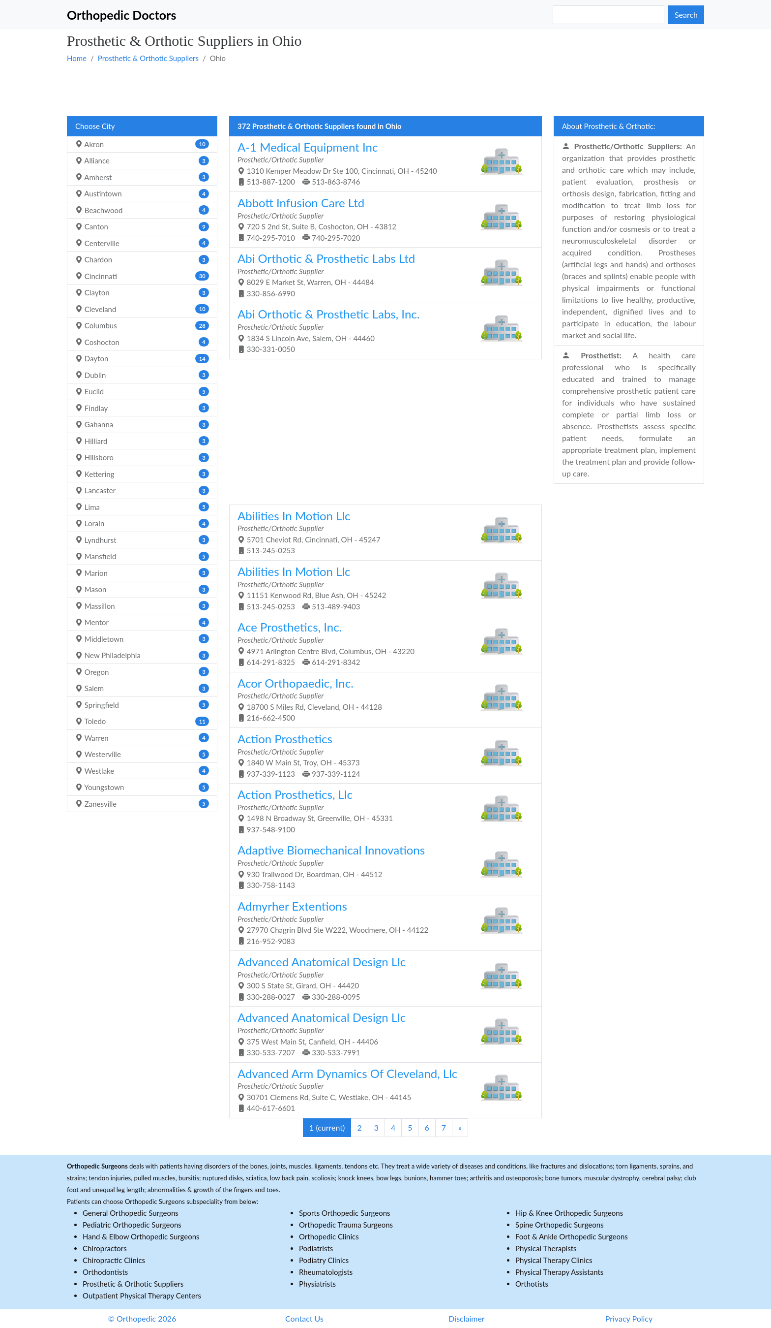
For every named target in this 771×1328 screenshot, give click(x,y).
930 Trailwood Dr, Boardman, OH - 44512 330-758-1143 (381, 866)
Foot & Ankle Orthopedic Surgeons (571, 1236)
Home (77, 58)
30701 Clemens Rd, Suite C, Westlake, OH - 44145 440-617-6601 (381, 1089)
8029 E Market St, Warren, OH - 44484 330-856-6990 (381, 274)
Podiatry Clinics (324, 1260)
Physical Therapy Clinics (553, 1260)
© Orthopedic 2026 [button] (142, 1318)
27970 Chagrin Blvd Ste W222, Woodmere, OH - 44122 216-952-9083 (381, 922)
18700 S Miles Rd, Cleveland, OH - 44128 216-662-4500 (381, 699)
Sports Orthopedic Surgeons (344, 1212)
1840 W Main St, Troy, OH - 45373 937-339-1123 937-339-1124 (381, 754)
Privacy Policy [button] (629, 1318)
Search (686, 14)
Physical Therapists (546, 1248)
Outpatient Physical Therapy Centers (142, 1295)
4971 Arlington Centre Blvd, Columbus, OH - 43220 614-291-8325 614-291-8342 (381, 643)
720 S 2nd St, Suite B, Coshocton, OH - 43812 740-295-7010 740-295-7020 (381, 218)
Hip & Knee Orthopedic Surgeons (569, 1212)
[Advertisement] (362, 89)
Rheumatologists (326, 1271)
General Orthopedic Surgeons (130, 1212)
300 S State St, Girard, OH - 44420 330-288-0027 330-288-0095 (381, 977)
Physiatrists (317, 1283)
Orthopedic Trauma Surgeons (346, 1224)
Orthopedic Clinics (329, 1236)
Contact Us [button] (304, 1318)
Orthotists (531, 1283)
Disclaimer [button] (466, 1318)
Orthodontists (105, 1271)
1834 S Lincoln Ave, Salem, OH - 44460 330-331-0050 (381, 330)
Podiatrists (316, 1248)
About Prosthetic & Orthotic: (608, 126)
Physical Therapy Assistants (559, 1271)
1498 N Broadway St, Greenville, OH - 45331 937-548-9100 (381, 810)
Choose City (95, 126)
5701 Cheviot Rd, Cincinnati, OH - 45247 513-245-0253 (381, 531)
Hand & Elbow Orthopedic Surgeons (141, 1236)
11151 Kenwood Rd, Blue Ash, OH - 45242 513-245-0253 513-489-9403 (381, 587)
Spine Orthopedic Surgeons (559, 1224)
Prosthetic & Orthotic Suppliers (148, 58)
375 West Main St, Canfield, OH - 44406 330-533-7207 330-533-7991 (381, 1033)
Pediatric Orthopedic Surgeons (132, 1224)
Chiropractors (105, 1248)
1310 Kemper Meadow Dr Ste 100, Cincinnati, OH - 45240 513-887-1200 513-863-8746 (381, 163)
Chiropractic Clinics (114, 1260)
